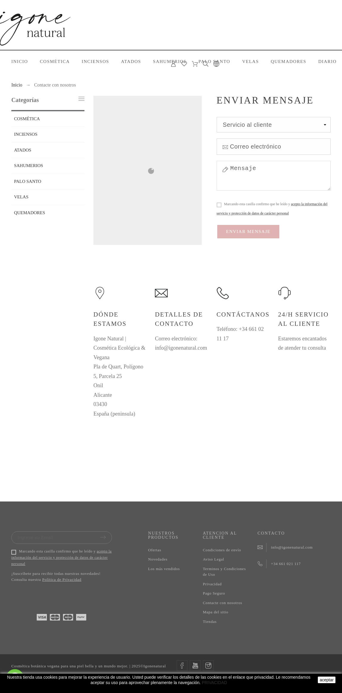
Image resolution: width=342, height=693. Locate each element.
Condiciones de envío (222, 550)
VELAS (21, 197)
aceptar (327, 679)
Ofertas (154, 550)
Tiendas (210, 621)
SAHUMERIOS (28, 165)
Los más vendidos (164, 569)
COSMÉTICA (27, 118)
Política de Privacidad (61, 579)
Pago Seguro (214, 593)
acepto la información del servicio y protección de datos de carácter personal (61, 557)
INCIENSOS (25, 134)
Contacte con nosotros (222, 603)
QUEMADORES (29, 212)
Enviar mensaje (248, 231)
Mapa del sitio (215, 612)
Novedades (157, 559)
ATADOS (22, 150)
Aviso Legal (213, 559)
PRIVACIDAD (214, 682)
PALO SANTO (27, 181)
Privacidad (212, 584)
